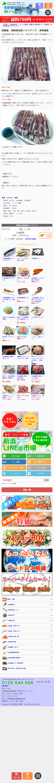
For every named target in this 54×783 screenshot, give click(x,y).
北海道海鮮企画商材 (11, 658)
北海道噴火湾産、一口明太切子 (23, 377)
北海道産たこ (9, 605)
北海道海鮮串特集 (10, 653)
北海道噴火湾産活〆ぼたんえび (9, 357)
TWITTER (40, 473)
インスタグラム (15, 473)
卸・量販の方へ (40, 462)
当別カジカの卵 (21, 337)
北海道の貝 (8, 615)
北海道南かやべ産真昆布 (12, 663)
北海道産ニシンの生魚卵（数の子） (37, 279)
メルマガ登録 (40, 468)
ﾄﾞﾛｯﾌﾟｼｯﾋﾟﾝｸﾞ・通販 (15, 468)
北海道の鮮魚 (9, 642)
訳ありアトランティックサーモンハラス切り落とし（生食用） (37, 359)
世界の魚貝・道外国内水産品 (14, 668)
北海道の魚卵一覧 (10, 637)
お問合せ (39, 7)
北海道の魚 (8, 621)
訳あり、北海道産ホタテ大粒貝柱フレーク (23, 319)
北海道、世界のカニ (11, 626)
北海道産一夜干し (10, 647)
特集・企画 (8, 599)
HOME (5, 24)
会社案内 (5, 686)
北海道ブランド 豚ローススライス (37, 396)
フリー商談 (15, 462)
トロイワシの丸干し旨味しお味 (23, 259)
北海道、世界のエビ (11, 631)
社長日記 (40, 456)
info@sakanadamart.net (16, 698)
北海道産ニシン (36, 258)
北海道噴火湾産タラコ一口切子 (37, 377)
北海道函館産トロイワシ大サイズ (9, 259)
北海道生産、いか (15, 24)
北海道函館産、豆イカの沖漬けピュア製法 (9, 299)
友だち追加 (15, 456)
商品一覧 (16, 777)
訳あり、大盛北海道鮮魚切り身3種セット (9, 378)
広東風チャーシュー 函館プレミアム (9, 396)
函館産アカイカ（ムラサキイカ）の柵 (23, 357)
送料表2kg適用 (30, 239)
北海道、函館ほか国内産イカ (33, 24)
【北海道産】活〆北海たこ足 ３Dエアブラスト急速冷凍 (37, 299)
